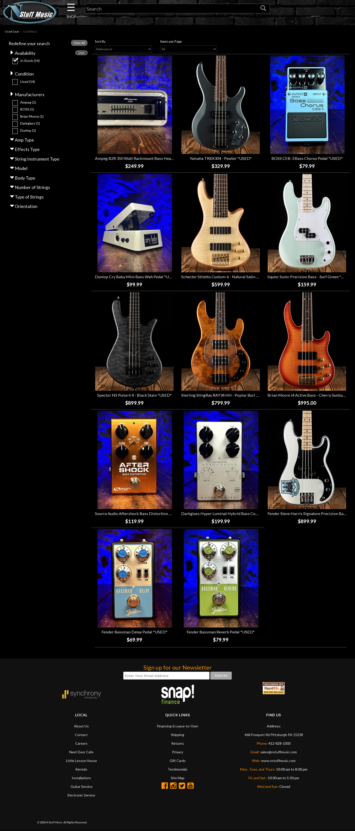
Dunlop (28, 131)
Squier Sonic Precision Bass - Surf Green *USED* (310, 277)
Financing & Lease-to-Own (177, 726)
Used (27, 82)
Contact (81, 735)
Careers (81, 743)
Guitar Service (81, 787)
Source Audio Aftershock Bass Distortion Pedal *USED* (144, 513)
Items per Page (171, 42)
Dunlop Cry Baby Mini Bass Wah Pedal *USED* (136, 277)
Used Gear (12, 32)
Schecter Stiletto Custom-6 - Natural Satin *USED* (225, 277)
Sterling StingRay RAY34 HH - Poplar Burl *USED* (225, 395)
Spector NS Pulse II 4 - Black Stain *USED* (134, 395)
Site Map (177, 778)
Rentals (81, 769)
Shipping (177, 735)
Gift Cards (178, 761)
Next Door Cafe (81, 752)
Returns (177, 743)
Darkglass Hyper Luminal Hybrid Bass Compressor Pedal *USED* (240, 513)
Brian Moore (32, 117)
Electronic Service (81, 795)
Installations (81, 778)
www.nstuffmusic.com (278, 761)
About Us (81, 726)
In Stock (30, 61)
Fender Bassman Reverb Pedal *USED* (221, 631)
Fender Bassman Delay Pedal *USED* (134, 631)
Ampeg (28, 103)
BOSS (27, 110)
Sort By (100, 42)
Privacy (177, 752)
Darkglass (30, 124)
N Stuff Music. (54, 822)
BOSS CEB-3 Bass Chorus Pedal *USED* (307, 158)
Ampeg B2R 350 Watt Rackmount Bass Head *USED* (141, 158)
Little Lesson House (81, 761)
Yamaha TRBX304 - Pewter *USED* (221, 158)
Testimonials (177, 769)
